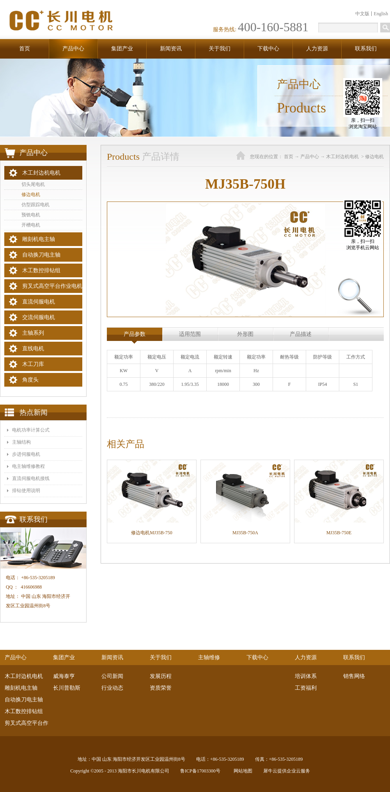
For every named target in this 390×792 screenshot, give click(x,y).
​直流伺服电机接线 (31, 478)
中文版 (362, 13)
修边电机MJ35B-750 (151, 532)
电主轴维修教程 (28, 466)
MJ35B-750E (339, 532)
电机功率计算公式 (31, 430)
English (381, 13)
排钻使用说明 (26, 490)
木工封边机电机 (343, 156)
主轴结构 (21, 442)
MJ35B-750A (245, 532)
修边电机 (374, 156)
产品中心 (309, 156)
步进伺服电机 (26, 454)
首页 (24, 49)
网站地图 (241, 771)
